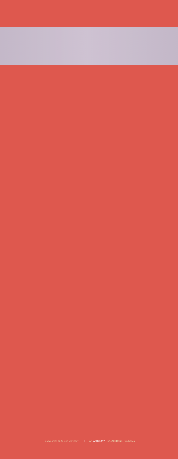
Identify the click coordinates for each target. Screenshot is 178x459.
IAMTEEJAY (99, 441)
